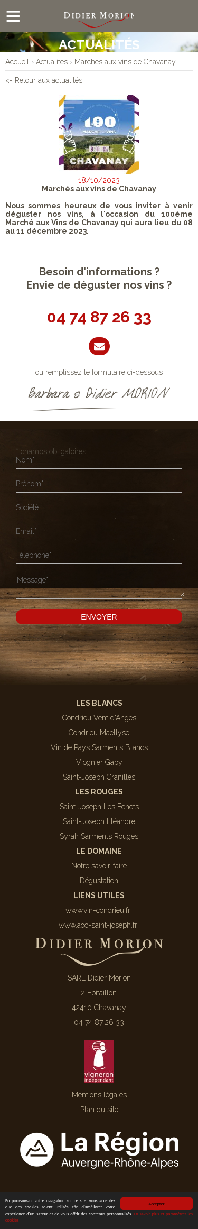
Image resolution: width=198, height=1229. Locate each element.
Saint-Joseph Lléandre (99, 821)
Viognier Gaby (99, 762)
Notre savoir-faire (99, 866)
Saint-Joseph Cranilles (99, 777)
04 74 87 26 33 (99, 317)
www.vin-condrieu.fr (97, 910)
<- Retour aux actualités (43, 80)
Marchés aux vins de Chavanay (99, 188)
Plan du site (99, 1109)
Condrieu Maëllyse (99, 732)
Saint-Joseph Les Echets (99, 806)
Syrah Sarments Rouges (99, 836)
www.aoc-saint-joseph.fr (98, 925)
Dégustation (99, 880)
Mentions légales (99, 1095)
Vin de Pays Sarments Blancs (99, 747)
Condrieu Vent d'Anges (99, 718)
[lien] (17, 62)
